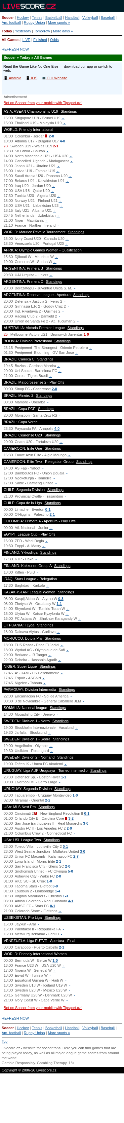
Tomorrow (42, 31)
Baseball (108, 17)
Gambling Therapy (51, 1063)
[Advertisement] (62, 1099)
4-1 (70, 901)
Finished (40, 40)
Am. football (11, 22)
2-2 (47, 800)
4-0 (62, 141)
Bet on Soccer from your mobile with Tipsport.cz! (43, 103)
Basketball (53, 17)
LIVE (26, 40)
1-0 (86, 334)
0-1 (48, 509)
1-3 (65, 896)
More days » (63, 31)
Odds (54, 40)
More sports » (59, 22)
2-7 (76, 856)
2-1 (56, 146)
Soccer (8, 17)
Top (5, 1041)
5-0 (70, 871)
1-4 (57, 891)
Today (7, 31)
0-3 (60, 599)
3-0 (85, 823)
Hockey (23, 17)
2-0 (51, 136)
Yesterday (23, 31)
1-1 (59, 604)
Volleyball (90, 17)
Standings (69, 111)
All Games (11, 40)
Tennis (37, 17)
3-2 (71, 818)
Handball (72, 17)
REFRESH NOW (15, 49)
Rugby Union (34, 22)
